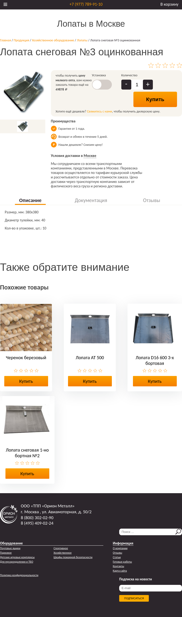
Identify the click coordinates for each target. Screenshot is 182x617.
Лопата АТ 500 (90, 357)
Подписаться (134, 598)
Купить (155, 99)
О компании (120, 548)
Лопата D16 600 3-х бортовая (155, 360)
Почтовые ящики (10, 548)
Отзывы (117, 552)
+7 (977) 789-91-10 (85, 4)
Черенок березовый (26, 357)
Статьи (117, 557)
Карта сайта (120, 570)
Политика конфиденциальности (19, 575)
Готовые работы (122, 561)
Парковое (6, 552)
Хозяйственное (63, 552)
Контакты (118, 566)
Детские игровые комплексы (17, 557)
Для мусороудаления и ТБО (16, 561)
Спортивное (61, 548)
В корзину (169, 4)
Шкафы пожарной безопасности (73, 557)
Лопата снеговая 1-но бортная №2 (27, 452)
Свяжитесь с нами (99, 111)
